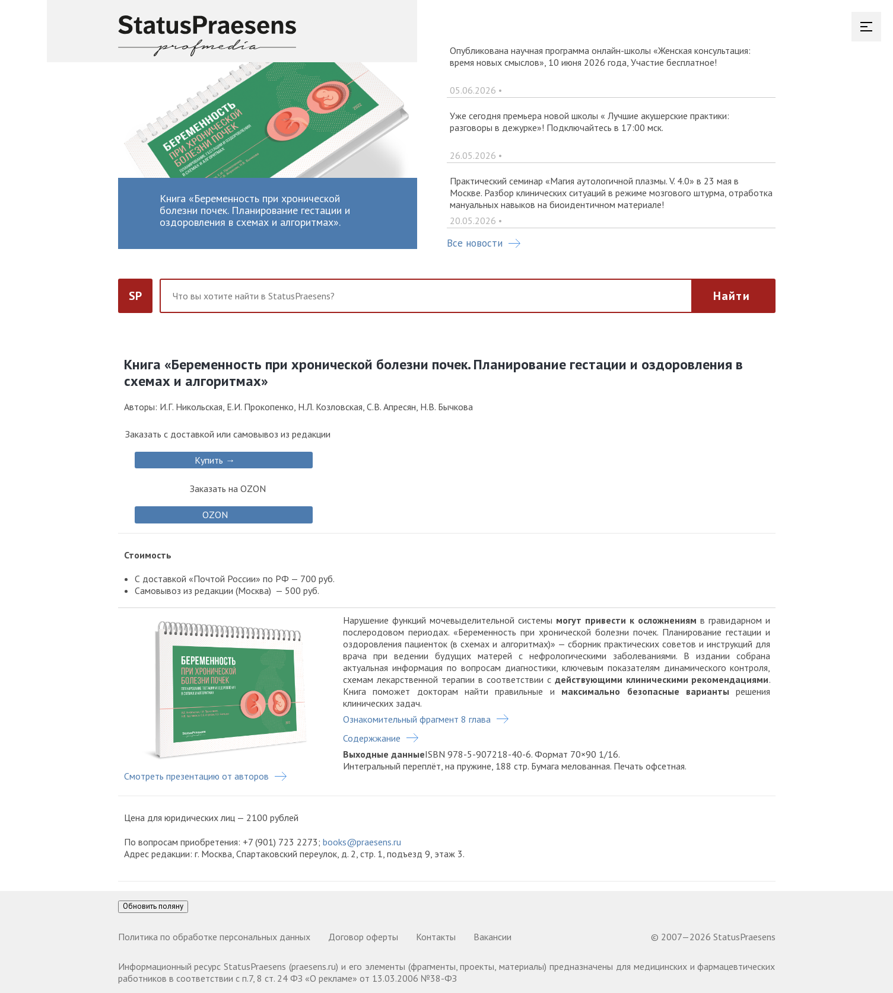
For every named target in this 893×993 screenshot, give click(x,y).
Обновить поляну (153, 906)
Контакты (436, 937)
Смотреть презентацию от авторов (196, 776)
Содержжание (372, 738)
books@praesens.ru (362, 842)
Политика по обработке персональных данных (214, 937)
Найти (731, 296)
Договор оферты (363, 937)
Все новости (483, 243)
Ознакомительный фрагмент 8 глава (417, 719)
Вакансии (492, 937)
